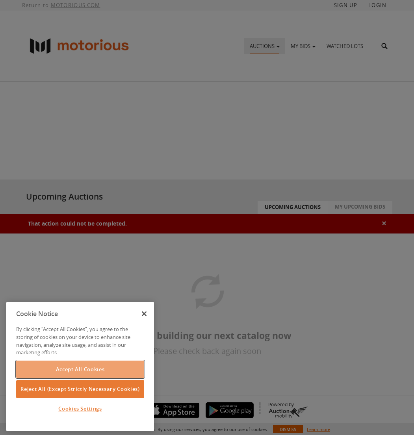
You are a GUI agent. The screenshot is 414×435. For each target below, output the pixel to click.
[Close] (144, 313)
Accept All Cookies (80, 369)
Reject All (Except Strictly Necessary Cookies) (79, 388)
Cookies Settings (80, 408)
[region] (80, 366)
